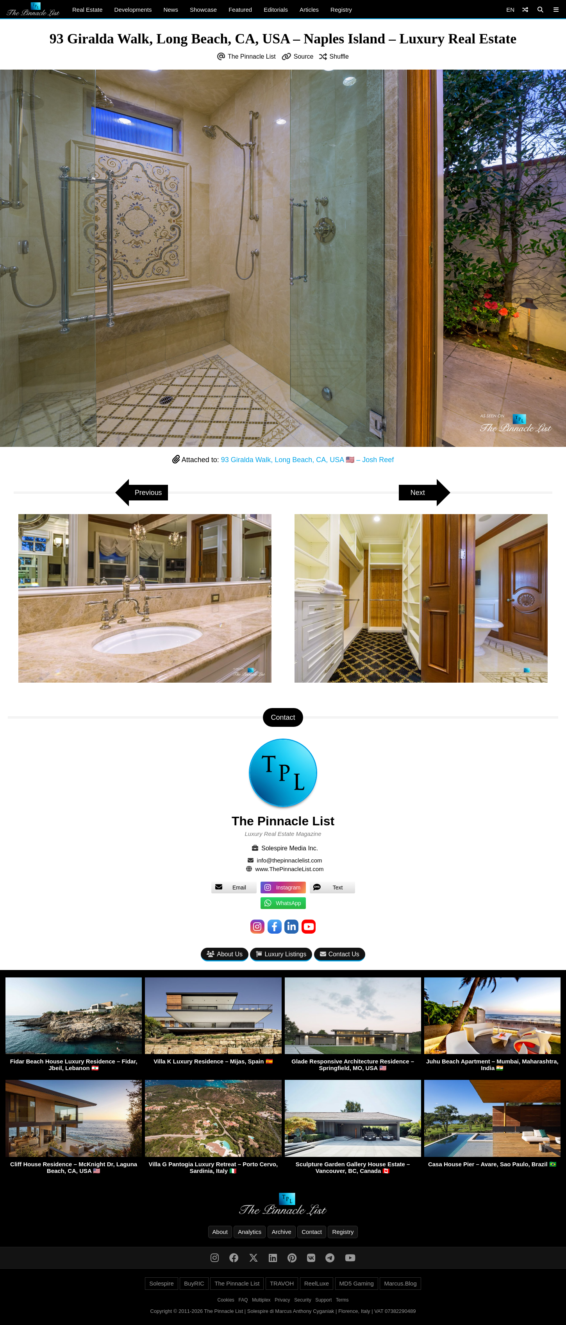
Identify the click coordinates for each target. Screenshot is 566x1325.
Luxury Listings (281, 954)
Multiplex (261, 1300)
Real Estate (87, 9)
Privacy (282, 1300)
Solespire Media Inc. (289, 848)
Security (302, 1300)
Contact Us (339, 954)
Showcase (203, 9)
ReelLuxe (316, 1283)
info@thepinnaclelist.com (289, 860)
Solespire (161, 1283)
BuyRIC (194, 1283)
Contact (312, 1231)
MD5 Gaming (356, 1283)
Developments (133, 9)
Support (323, 1300)
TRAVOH (282, 1283)
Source (304, 56)
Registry (341, 9)
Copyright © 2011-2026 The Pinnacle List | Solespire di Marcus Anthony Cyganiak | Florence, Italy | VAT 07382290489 (283, 1311)
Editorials (276, 9)
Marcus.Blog (400, 1283)
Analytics (249, 1231)
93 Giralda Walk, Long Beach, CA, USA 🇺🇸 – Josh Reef (307, 460)
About (220, 1231)
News (170, 9)
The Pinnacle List (252, 56)
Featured (240, 9)
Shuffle (339, 56)
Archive (281, 1231)
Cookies (226, 1300)
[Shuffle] (525, 9)
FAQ (243, 1300)
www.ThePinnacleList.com (289, 869)
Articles (309, 9)
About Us (225, 954)
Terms (342, 1300)
